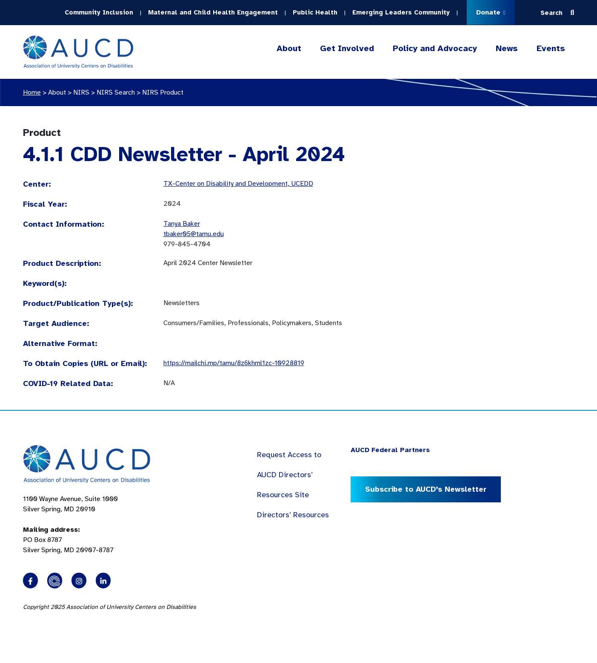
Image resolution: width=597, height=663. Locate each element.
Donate (491, 12)
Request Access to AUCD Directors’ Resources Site (289, 474)
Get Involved (347, 49)
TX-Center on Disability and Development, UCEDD (238, 183)
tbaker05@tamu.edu (193, 234)
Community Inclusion (99, 12)
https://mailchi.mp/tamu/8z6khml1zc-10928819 (233, 363)
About (289, 49)
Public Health (315, 12)
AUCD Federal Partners (390, 450)
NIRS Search (116, 92)
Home (32, 92)
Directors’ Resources (293, 514)
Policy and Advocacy (435, 49)
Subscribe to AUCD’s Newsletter (425, 489)
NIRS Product (162, 92)
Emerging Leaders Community (401, 12)
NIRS (81, 92)
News (507, 48)
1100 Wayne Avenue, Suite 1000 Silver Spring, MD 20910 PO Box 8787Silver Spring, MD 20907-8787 (70, 524)
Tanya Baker (181, 223)
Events (551, 48)
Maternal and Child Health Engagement (213, 12)
